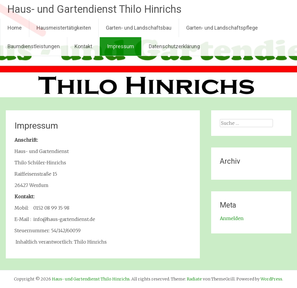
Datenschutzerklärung (174, 46)
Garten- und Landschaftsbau (138, 28)
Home (15, 28)
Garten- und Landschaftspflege (222, 28)
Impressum (120, 46)
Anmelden (232, 218)
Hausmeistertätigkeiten (64, 28)
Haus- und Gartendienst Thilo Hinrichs (94, 9)
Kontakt (83, 46)
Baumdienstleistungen (34, 46)
